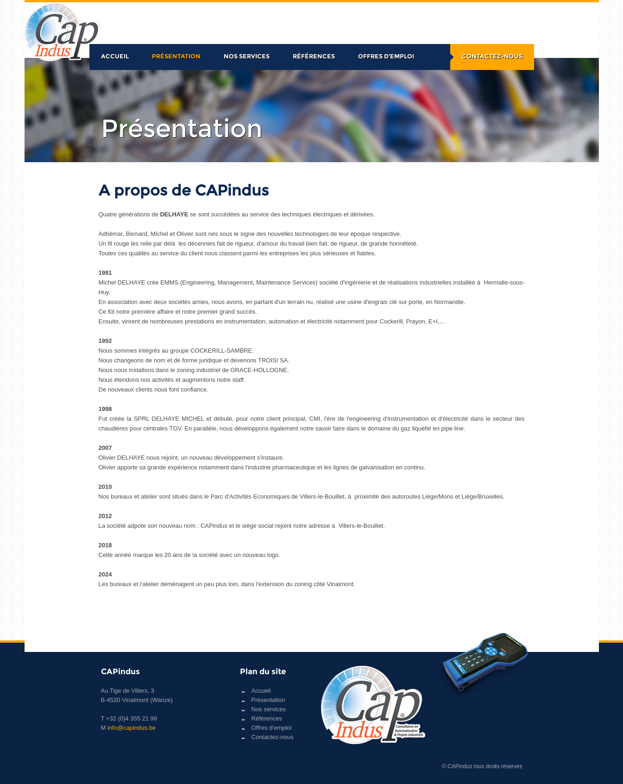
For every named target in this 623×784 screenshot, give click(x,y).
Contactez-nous (492, 56)
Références (314, 56)
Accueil (115, 56)
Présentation (176, 56)
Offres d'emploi (386, 56)
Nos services (247, 56)
